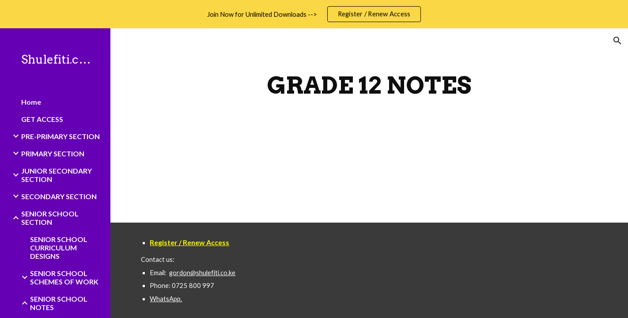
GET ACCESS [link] (42, 119)
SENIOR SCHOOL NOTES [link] (58, 303)
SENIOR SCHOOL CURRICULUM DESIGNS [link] (58, 247)
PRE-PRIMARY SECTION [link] (60, 136)
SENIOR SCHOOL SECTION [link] (50, 217)
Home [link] (31, 102)
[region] (314, 14)
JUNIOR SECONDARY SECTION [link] (56, 175)
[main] (369, 85)
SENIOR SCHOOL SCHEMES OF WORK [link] (64, 277)
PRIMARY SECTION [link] (52, 153)
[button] (617, 40)
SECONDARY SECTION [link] (59, 196)
